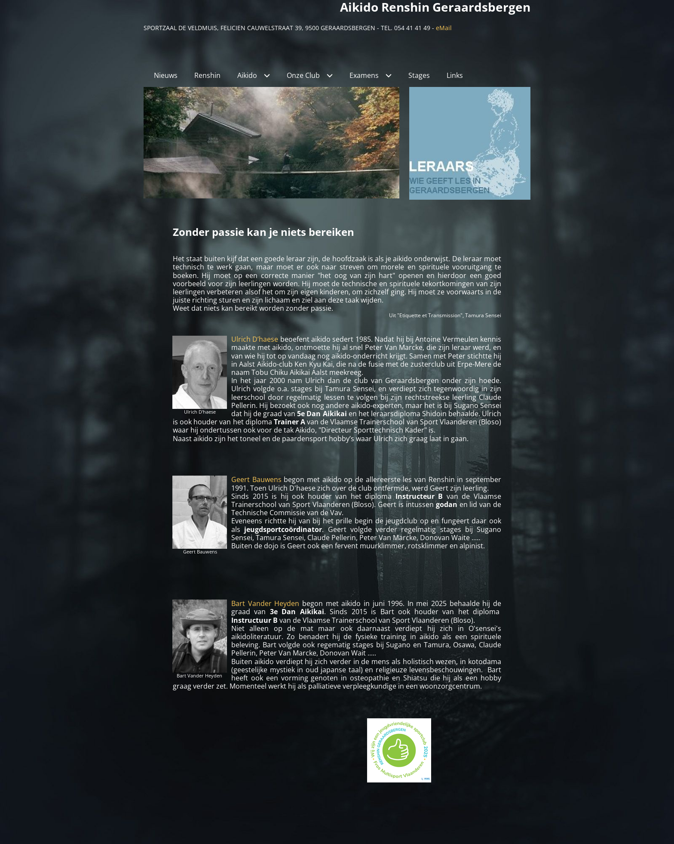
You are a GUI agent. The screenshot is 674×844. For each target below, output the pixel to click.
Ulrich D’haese (254, 339)
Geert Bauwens (256, 479)
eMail (444, 28)
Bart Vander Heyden (265, 603)
